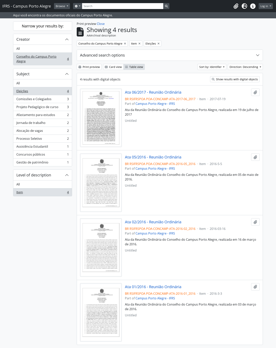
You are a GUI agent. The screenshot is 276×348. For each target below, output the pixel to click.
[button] (236, 6)
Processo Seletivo (42, 139)
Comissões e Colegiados (42, 100)
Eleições (42, 92)
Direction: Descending (244, 67)
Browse (61, 6)
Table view (134, 67)
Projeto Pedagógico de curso (42, 108)
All (18, 49)
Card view (113, 67)
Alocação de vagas (42, 131)
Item (42, 193)
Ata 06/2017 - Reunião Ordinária (153, 92)
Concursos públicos (42, 155)
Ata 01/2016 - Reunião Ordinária (153, 286)
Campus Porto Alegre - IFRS (155, 104)
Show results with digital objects (235, 79)
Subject (22, 73)
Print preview (89, 67)
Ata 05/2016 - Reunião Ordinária (153, 157)
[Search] (122, 6)
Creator (23, 39)
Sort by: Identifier (210, 67)
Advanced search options (102, 55)
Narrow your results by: (43, 26)
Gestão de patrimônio (42, 163)
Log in (264, 6)
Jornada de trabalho (42, 123)
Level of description (33, 175)
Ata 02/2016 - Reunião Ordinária (153, 222)
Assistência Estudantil (42, 147)
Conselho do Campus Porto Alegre (42, 58)
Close (101, 24)
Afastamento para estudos (42, 116)
